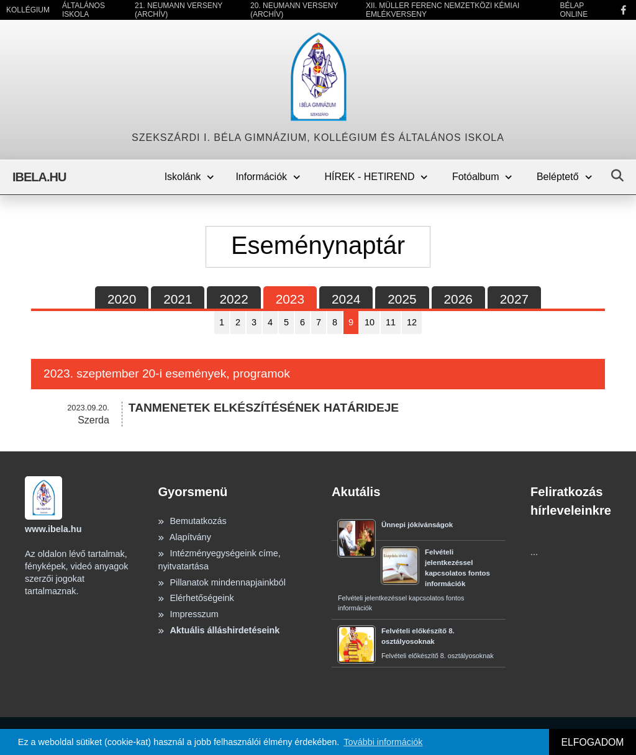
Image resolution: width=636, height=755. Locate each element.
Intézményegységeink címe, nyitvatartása (219, 560)
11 (391, 322)
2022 (233, 299)
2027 (514, 299)
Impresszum (188, 614)
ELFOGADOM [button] (592, 742)
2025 (402, 299)
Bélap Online (574, 10)
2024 (346, 299)
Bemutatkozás (192, 521)
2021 (177, 299)
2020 (121, 299)
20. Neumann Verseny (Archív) (294, 10)
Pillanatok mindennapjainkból (221, 582)
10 (370, 322)
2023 (290, 299)
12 (412, 322)
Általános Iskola (83, 10)
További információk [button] (382, 742)
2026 (458, 299)
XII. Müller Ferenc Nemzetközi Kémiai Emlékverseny (442, 10)
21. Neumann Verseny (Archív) (178, 10)
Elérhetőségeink (196, 598)
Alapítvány (184, 537)
